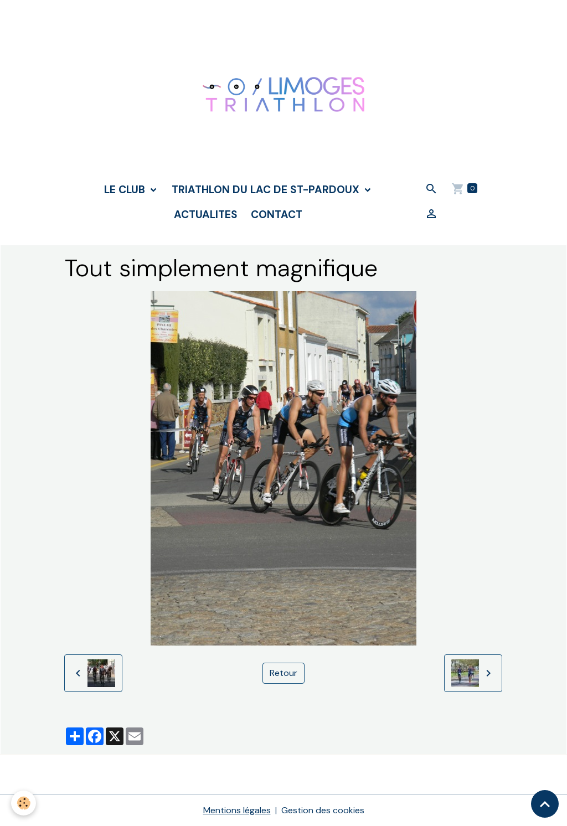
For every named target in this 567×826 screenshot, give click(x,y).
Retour (283, 673)
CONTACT (276, 214)
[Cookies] (23, 803)
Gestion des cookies (322, 810)
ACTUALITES (206, 214)
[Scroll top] (545, 804)
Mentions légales (237, 810)
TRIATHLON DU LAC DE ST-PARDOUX (267, 190)
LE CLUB (126, 190)
